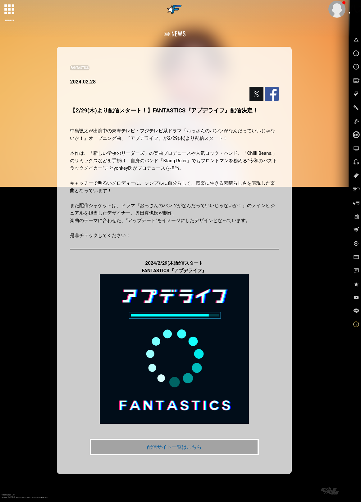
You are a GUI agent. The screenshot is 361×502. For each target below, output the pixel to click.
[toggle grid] (10, 10)
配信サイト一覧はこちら (174, 447)
